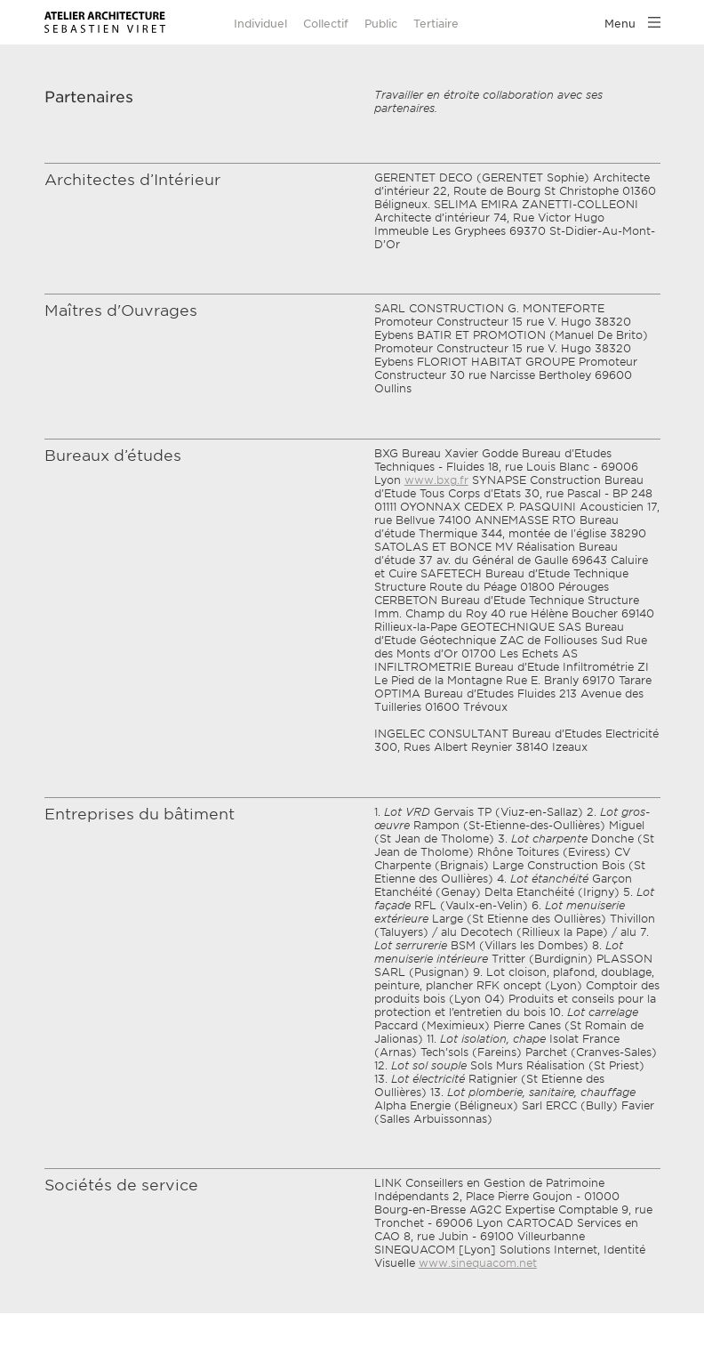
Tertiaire (436, 23)
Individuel (260, 23)
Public (380, 23)
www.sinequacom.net (478, 1263)
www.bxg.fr (436, 480)
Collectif (325, 23)
